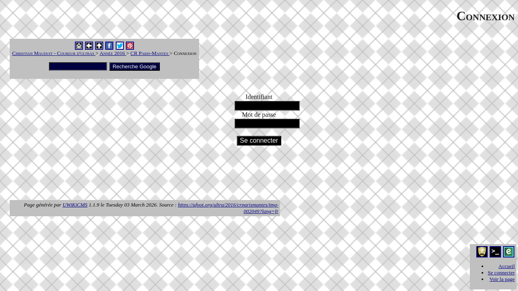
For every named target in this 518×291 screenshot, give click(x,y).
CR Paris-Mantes (149, 53)
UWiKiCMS (75, 205)
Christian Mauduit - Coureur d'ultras (54, 53)
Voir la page (502, 279)
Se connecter (501, 273)
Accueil (507, 266)
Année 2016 (113, 53)
